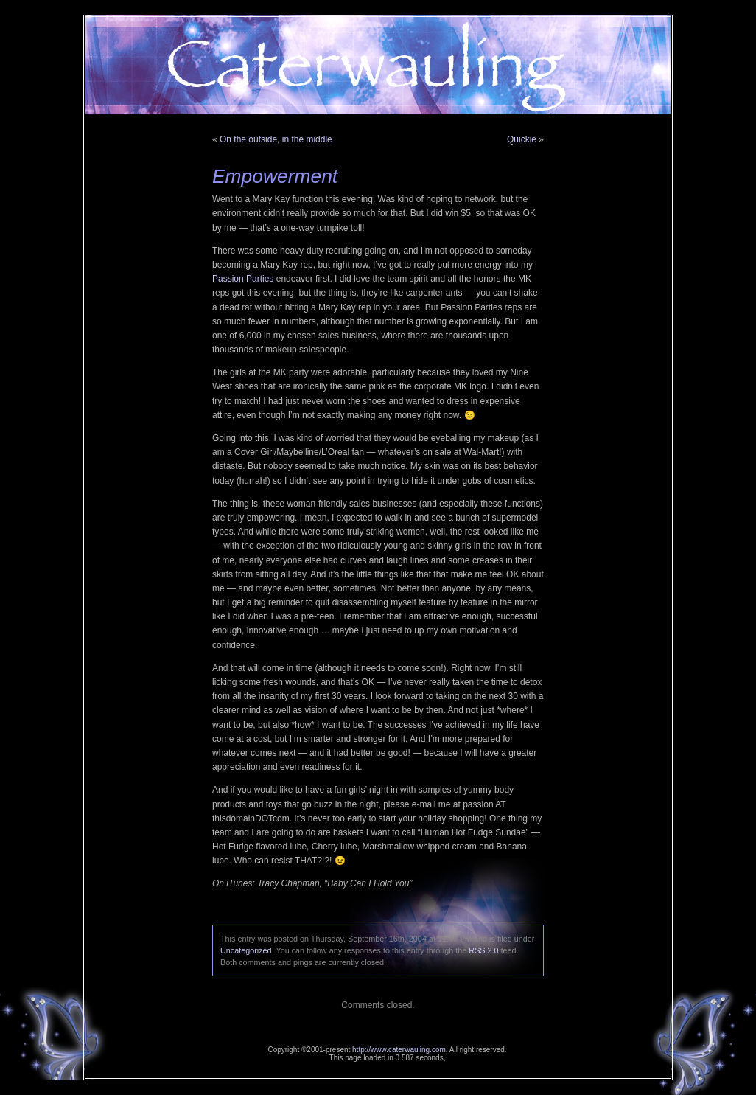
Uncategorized (246, 950)
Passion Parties (242, 279)
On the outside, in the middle (276, 139)
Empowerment (274, 176)
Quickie (521, 139)
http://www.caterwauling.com (399, 1050)
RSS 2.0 (483, 950)
